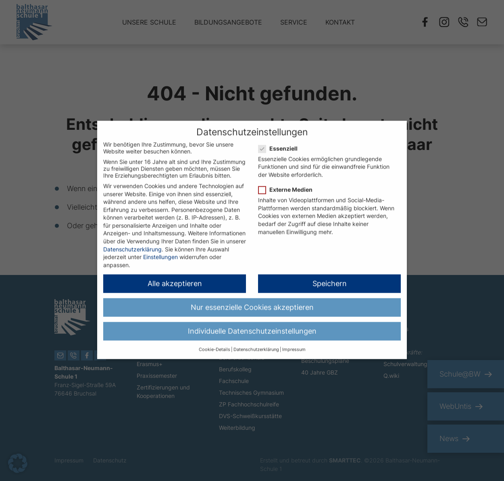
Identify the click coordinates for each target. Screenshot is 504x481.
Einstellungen (160, 249)
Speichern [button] (329, 276)
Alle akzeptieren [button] (175, 276)
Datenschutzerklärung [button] (256, 342)
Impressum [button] (294, 342)
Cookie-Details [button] (214, 342)
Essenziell (280, 140)
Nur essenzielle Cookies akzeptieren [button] (252, 300)
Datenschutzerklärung (132, 241)
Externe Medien (288, 182)
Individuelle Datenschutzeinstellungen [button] (252, 323)
